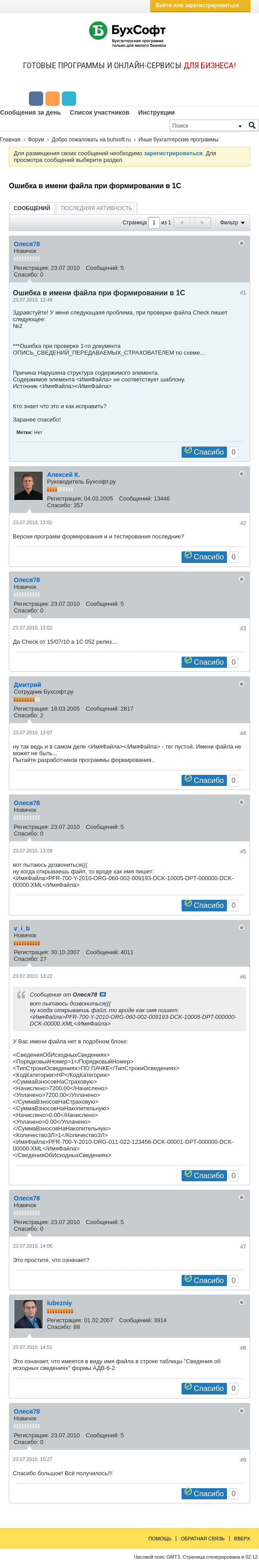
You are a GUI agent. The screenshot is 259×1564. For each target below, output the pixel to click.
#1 (243, 293)
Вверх (242, 1538)
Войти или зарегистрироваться (200, 5)
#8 (243, 1348)
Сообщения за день (30, 112)
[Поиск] (214, 125)
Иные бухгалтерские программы (178, 140)
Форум (36, 140)
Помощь (160, 1538)
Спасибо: (26, 274)
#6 (243, 977)
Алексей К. (63, 474)
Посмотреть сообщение (103, 994)
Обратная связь (203, 1538)
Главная (10, 140)
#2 (243, 523)
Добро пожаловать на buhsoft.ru (91, 140)
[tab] (32, 208)
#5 (243, 851)
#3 (243, 628)
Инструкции (156, 112)
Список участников (100, 112)
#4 (243, 733)
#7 (243, 1247)
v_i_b (22, 928)
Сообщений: (102, 268)
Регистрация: (31, 268)
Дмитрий (27, 684)
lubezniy (59, 1303)
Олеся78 (27, 244)
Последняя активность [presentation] (96, 208)
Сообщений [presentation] (32, 208)
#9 (243, 1460)
